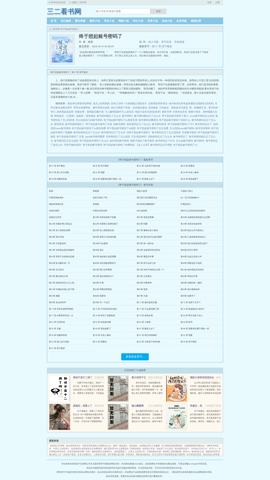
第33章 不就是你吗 (57, 243)
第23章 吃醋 (142, 224)
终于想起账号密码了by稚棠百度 (121, 120)
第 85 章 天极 (55, 328)
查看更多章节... (135, 356)
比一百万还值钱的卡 (190, 197)
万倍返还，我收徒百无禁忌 (173, 107)
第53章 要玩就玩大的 (58, 276)
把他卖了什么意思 (165, 448)
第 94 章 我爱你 (188, 166)
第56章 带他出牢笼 (189, 276)
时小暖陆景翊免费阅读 (172, 445)
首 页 (53, 20)
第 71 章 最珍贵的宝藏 (147, 302)
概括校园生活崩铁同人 (102, 451)
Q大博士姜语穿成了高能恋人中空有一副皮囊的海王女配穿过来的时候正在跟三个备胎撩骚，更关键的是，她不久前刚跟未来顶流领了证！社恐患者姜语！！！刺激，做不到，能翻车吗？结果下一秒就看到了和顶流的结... (205, 393)
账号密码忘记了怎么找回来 (167, 132)
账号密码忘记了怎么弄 (114, 132)
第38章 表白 (98, 250)
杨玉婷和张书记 (73, 445)
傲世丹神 (167, 112)
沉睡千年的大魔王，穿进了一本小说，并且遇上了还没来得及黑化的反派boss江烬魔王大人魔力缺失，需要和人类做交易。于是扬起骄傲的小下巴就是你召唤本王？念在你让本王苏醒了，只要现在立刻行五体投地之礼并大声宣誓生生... (88, 393)
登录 (209, 2)
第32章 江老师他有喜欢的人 (193, 237)
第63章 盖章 (142, 289)
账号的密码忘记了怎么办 (87, 132)
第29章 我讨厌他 (56, 237)
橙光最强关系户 (182, 448)
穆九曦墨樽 (138, 405)
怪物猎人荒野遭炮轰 (172, 451)
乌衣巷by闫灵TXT (199, 448)
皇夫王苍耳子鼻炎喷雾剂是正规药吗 (168, 454)
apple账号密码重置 (95, 136)
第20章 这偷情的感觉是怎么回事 (195, 217)
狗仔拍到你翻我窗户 (146, 204)
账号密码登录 (160, 124)
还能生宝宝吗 (55, 217)
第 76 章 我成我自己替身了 (193, 309)
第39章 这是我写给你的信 (148, 250)
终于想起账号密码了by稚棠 (122, 128)
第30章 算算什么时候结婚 (104, 237)
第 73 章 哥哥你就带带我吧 (61, 309)
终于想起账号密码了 (69, 29)
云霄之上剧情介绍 (136, 451)
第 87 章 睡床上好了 (146, 179)
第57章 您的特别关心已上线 (61, 283)
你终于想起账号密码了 (139, 132)
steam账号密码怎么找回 (203, 116)
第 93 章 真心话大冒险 (59, 172)
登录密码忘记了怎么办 (139, 124)
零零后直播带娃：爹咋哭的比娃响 (92, 107)
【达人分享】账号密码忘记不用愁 (154, 145)
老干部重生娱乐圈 (116, 454)
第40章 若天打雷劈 (189, 250)
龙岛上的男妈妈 (101, 103)
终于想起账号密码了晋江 (176, 116)
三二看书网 (54, 29)
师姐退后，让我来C (64, 116)
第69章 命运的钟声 (57, 302)
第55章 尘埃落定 (144, 276)
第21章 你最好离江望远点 (60, 224)
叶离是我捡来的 (56, 197)
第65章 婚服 (54, 296)
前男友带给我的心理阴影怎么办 (96, 445)
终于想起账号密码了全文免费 (153, 128)
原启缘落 (153, 107)
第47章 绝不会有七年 (146, 263)
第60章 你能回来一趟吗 (191, 283)
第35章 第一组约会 (145, 243)
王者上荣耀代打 (84, 454)
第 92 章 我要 (99, 172)
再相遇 (96, 191)
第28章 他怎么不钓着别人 (192, 230)
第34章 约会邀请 (100, 243)
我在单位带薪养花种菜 (80, 103)
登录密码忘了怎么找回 (118, 136)
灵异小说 (152, 20)
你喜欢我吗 (54, 210)
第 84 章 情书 (187, 322)
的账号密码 (120, 124)
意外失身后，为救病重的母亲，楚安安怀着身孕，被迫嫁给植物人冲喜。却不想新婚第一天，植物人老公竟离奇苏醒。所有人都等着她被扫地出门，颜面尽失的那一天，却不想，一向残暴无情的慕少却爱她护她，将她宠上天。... (147, 393)
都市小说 (95, 20)
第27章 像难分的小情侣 (147, 230)
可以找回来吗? (139, 136)
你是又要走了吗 (100, 197)
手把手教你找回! (73, 145)
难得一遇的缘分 (120, 445)
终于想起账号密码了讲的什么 (175, 120)
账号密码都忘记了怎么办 (148, 116)
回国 (51, 191)
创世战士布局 (148, 448)
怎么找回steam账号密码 (183, 128)
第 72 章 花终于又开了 (191, 302)
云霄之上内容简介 (61, 448)
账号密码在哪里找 (149, 120)
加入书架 (153, 42)
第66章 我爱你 (99, 296)
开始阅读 (179, 42)
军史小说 (109, 20)
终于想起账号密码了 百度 (71, 136)
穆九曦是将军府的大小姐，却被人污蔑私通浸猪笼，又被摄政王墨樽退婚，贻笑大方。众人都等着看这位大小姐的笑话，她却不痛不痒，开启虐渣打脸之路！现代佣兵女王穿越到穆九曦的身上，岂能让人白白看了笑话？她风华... (147, 421)
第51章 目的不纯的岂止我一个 (150, 269)
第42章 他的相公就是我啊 (104, 256)
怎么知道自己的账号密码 (90, 120)
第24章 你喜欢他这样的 (191, 224)
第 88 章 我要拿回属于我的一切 (107, 179)
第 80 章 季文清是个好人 (192, 315)
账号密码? (128, 116)
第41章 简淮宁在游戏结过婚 (61, 256)
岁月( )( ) (213, 448)
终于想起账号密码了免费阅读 (119, 145)
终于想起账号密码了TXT (181, 124)
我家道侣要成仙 (143, 454)
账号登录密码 (203, 128)
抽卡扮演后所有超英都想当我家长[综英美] (191, 103)
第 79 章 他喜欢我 (145, 315)
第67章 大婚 (142, 296)
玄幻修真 (66, 20)
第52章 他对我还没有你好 (192, 269)
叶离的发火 (186, 204)
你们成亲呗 (142, 210)
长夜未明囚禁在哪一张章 (78, 451)
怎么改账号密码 (185, 140)
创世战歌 (133, 445)
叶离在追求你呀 (100, 210)
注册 (217, 2)
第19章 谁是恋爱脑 (145, 217)
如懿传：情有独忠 (86, 116)
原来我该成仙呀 (65, 112)
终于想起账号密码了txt (186, 145)
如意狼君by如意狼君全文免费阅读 (86, 448)
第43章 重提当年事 (145, 256)
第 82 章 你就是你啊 (102, 322)
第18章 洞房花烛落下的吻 (104, 217)
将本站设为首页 (58, 2)
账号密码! (200, 140)
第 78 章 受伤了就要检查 (104, 315)
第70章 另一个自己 (101, 302)
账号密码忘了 (181, 136)
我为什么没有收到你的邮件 (193, 210)
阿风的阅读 (135, 448)
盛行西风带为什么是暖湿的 (116, 448)
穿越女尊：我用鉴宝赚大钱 (89, 112)
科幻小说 (138, 20)
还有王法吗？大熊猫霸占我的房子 (129, 103)
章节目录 (166, 42)
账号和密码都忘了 (75, 124)
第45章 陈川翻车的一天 (59, 263)
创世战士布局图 (57, 445)
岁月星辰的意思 (194, 454)
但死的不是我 (69, 454)
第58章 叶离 (98, 283)
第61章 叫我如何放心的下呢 (61, 289)
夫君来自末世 (180, 112)
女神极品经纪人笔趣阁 (149, 445)
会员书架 (181, 20)
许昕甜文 (130, 454)
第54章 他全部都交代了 (103, 276)
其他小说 (167, 20)
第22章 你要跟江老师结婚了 (105, 224)
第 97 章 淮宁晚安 (162, 46)
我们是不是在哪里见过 (147, 197)
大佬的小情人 (187, 191)
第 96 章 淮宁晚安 (101, 166)
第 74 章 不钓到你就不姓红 (105, 309)
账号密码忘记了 (204, 124)
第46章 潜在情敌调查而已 (104, 263)
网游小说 (123, 20)
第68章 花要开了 (188, 296)
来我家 (96, 204)
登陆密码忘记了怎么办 (160, 136)
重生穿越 (80, 20)
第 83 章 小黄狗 (144, 322)
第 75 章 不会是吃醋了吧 (148, 309)
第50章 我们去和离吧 (102, 269)
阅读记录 (196, 20)
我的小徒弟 (142, 191)
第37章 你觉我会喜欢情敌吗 (61, 250)
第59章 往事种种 (144, 283)
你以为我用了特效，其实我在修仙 (129, 107)
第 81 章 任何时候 (57, 322)
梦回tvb (186, 451)
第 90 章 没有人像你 (190, 172)
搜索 (158, 11)
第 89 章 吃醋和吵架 (58, 179)
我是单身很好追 (56, 204)
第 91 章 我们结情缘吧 (147, 172)
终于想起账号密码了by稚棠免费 (89, 128)
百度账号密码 (190, 132)
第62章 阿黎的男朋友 (102, 289)
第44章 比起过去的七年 (191, 256)
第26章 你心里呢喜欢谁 (103, 230)
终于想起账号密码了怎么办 (95, 140)
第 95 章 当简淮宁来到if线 (148, 166)
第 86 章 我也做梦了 (190, 179)
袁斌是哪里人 (120, 451)
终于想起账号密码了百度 (99, 124)
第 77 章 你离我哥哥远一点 (61, 315)
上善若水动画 (100, 454)
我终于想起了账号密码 (142, 140)
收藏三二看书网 (79, 2)
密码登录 (59, 124)
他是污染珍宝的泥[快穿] (148, 112)
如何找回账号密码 (120, 140)
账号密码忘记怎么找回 (67, 140)
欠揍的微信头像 (154, 451)
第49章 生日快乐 (56, 269)
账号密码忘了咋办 (165, 140)
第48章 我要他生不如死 (191, 263)
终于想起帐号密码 (93, 145)
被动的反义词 (197, 451)
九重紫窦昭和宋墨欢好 (194, 445)
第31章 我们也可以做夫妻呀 (149, 237)
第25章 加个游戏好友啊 (59, 230)
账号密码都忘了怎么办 (109, 116)
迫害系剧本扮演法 (158, 103)
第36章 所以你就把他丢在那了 (194, 243)
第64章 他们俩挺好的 (190, 289)
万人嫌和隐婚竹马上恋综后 (119, 112)
